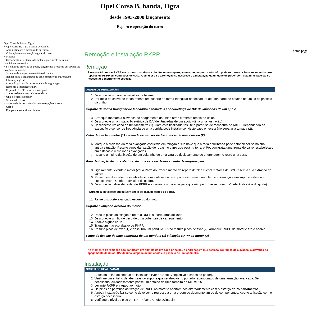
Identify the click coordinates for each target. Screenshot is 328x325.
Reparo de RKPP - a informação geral (26, 90)
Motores (10, 56)
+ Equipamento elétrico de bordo (22, 110)
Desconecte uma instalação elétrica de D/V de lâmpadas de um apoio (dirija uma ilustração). (159, 121)
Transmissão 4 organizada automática (26, 93)
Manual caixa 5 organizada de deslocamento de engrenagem (38, 76)
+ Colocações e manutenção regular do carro (28, 53)
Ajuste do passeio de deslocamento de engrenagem (33, 83)
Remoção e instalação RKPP (21, 86)
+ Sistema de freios (14, 100)
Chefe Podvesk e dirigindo (247, 184)
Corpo (9, 106)
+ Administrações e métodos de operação (26, 49)
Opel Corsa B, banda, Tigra (19, 43)
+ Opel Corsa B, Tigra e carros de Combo (26, 46)
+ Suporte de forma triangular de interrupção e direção (33, 103)
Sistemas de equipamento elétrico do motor (29, 73)
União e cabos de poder (19, 96)
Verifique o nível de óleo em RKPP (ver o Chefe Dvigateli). (135, 299)
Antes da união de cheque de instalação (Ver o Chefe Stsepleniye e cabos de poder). (154, 275)
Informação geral (15, 80)
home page (300, 51)
